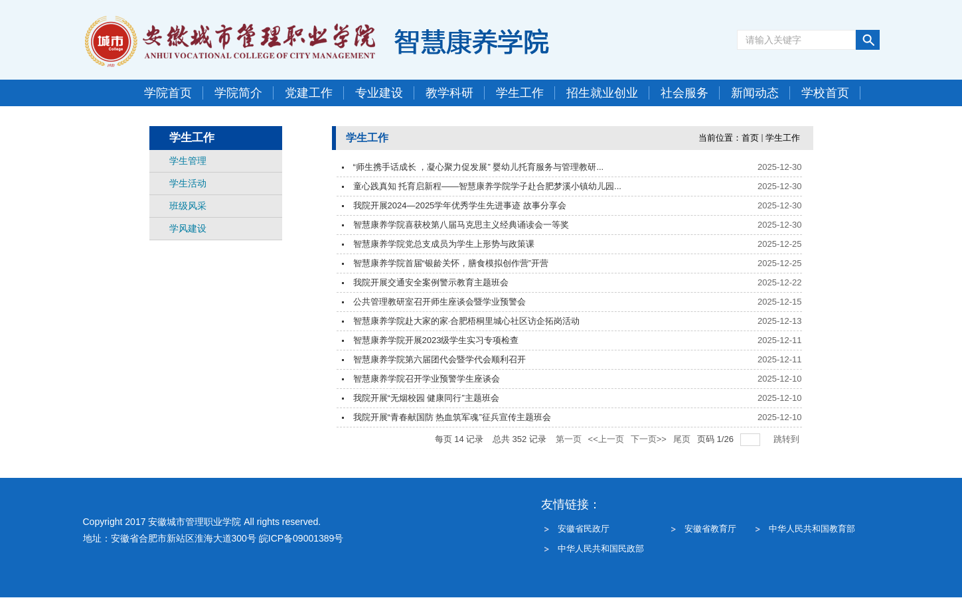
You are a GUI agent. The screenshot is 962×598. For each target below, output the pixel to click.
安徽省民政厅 (583, 529)
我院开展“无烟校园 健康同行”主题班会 (426, 398)
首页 (750, 138)
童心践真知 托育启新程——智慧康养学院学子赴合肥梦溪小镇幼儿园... (487, 186)
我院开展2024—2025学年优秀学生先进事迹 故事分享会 (459, 205)
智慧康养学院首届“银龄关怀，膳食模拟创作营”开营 (451, 263)
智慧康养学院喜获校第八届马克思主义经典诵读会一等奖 (461, 225)
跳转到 (787, 439)
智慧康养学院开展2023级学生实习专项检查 (436, 340)
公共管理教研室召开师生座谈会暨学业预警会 (439, 302)
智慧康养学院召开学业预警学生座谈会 (426, 379)
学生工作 (782, 138)
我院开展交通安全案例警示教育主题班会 (431, 282)
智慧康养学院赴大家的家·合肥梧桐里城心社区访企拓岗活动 (466, 321)
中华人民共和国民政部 (601, 549)
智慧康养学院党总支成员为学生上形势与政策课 (443, 244)
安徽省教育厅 (710, 529)
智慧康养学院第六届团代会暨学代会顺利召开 (439, 359)
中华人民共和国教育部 (812, 529)
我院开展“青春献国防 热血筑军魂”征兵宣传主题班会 (452, 417)
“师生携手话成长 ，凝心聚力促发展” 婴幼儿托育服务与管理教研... (478, 167)
